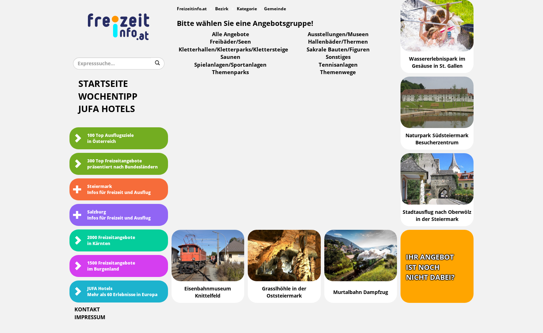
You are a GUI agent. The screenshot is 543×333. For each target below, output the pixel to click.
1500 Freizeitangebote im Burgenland (104, 266)
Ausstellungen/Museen (338, 34)
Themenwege (338, 72)
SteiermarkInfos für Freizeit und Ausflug (112, 189)
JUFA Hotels (106, 109)
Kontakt (87, 309)
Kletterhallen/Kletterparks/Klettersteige (233, 49)
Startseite (103, 84)
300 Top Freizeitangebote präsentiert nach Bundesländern (115, 164)
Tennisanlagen (338, 65)
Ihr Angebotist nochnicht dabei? (430, 267)
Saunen (230, 57)
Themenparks (230, 72)
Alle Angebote (230, 34)
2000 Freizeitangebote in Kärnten (104, 240)
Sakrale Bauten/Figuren (338, 49)
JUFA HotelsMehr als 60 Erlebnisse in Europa (115, 291)
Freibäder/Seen (230, 42)
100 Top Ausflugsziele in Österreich (103, 138)
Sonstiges (338, 57)
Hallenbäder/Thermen (338, 42)
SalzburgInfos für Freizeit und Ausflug (112, 215)
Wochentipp (108, 96)
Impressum (89, 317)
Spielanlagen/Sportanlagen (230, 65)
